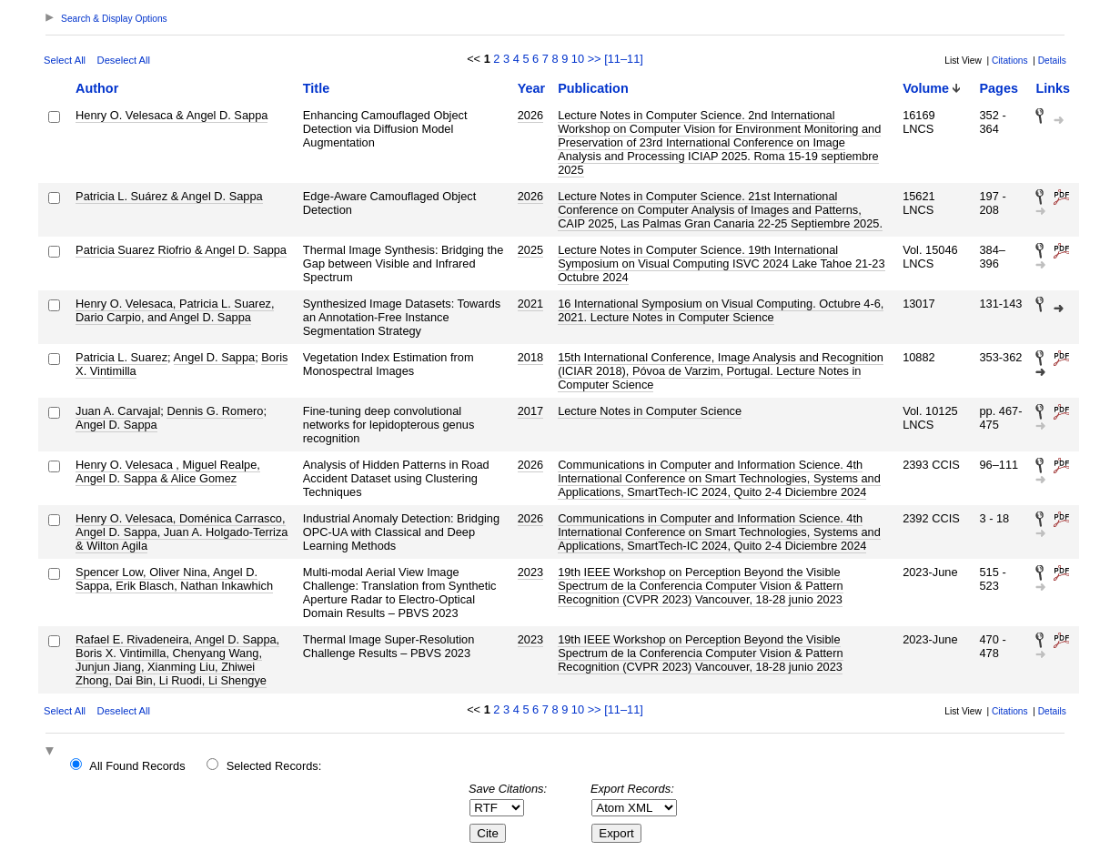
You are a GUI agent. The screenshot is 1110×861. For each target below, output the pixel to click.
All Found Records (137, 766)
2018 (530, 357)
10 (577, 59)
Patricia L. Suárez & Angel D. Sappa (169, 196)
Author (97, 88)
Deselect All (123, 60)
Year (531, 88)
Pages (999, 88)
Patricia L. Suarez (121, 357)
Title (316, 88)
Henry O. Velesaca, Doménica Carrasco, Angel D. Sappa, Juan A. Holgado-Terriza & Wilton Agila (182, 532)
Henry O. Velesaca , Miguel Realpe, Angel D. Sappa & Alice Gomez (168, 471)
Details (1052, 61)
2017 (530, 411)
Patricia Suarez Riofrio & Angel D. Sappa (181, 250)
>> (594, 59)
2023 (530, 572)
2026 (530, 115)
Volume (926, 88)
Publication (593, 88)
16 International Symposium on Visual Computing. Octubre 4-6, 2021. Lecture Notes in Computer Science (720, 310)
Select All (65, 60)
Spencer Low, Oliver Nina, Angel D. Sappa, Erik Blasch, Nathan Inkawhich (174, 579)
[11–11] (623, 59)
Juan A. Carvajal (118, 411)
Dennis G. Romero (214, 411)
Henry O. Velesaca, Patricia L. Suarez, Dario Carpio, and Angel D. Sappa (175, 310)
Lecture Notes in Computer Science (650, 411)
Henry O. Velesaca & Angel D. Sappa (171, 115)
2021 (530, 303)
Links (1052, 88)
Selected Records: (274, 766)
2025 (530, 250)
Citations (1010, 61)
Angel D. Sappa (215, 357)
